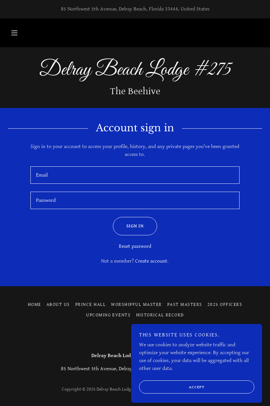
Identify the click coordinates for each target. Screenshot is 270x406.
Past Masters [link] (184, 304)
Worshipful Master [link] (136, 304)
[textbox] (135, 175)
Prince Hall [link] (90, 304)
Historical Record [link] (160, 315)
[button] (14, 32)
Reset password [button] (135, 246)
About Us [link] (58, 304)
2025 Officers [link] (224, 304)
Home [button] (34, 304)
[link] (135, 73)
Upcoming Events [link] (108, 315)
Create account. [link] (152, 261)
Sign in (128, 226)
